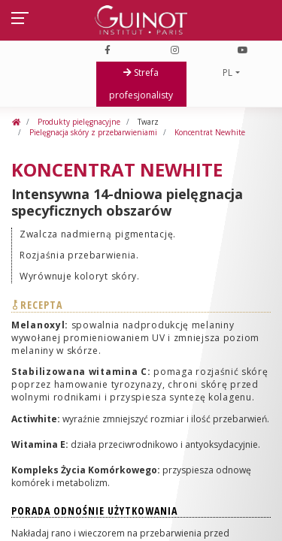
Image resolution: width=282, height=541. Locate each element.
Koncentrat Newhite (209, 132)
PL (227, 72)
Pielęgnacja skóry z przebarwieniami (92, 132)
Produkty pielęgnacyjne (77, 121)
